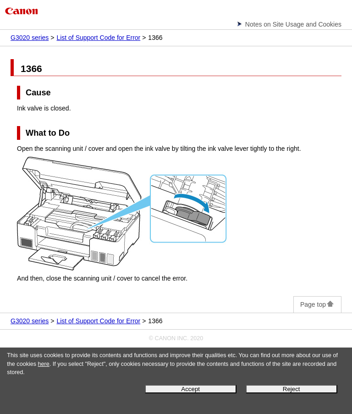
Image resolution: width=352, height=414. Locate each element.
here (44, 364)
